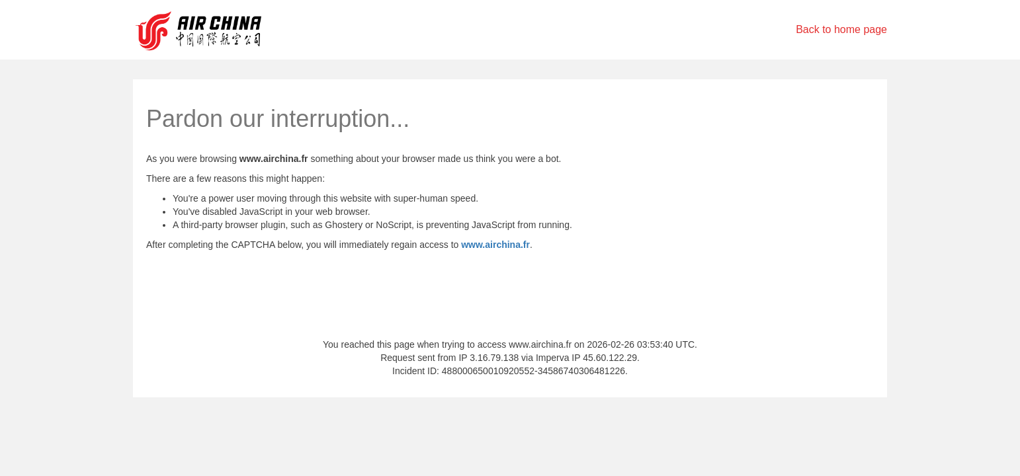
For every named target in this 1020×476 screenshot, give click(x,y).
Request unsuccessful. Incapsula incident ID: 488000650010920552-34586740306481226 (510, 238)
